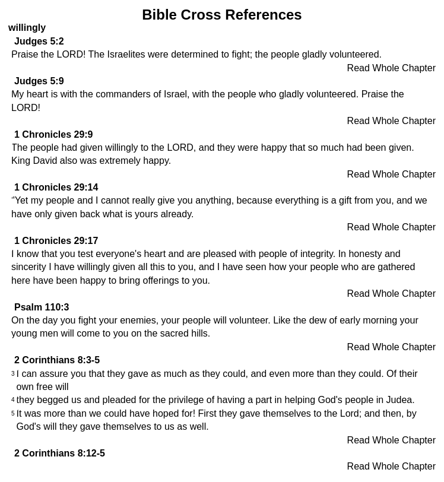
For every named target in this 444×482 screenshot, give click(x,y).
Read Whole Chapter (391, 68)
